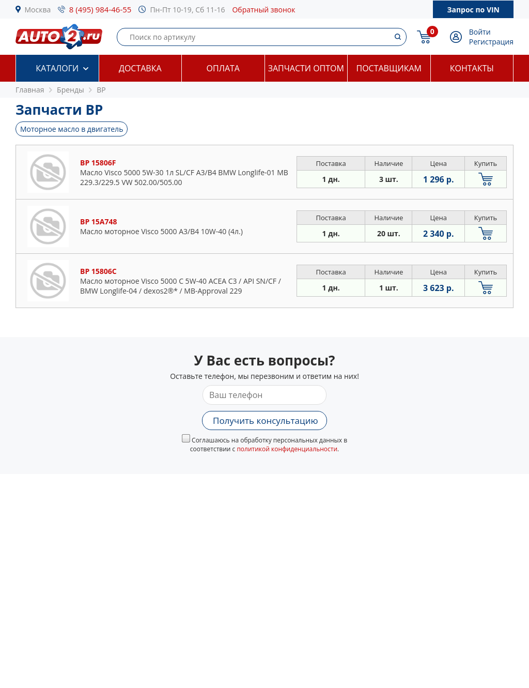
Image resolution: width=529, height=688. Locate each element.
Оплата (223, 68)
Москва (38, 9)
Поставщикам (389, 68)
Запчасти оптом (306, 68)
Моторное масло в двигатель (71, 129)
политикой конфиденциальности (287, 449)
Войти (480, 32)
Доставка (140, 68)
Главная (29, 90)
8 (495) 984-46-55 (100, 9)
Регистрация (491, 42)
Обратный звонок (263, 9)
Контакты (472, 68)
